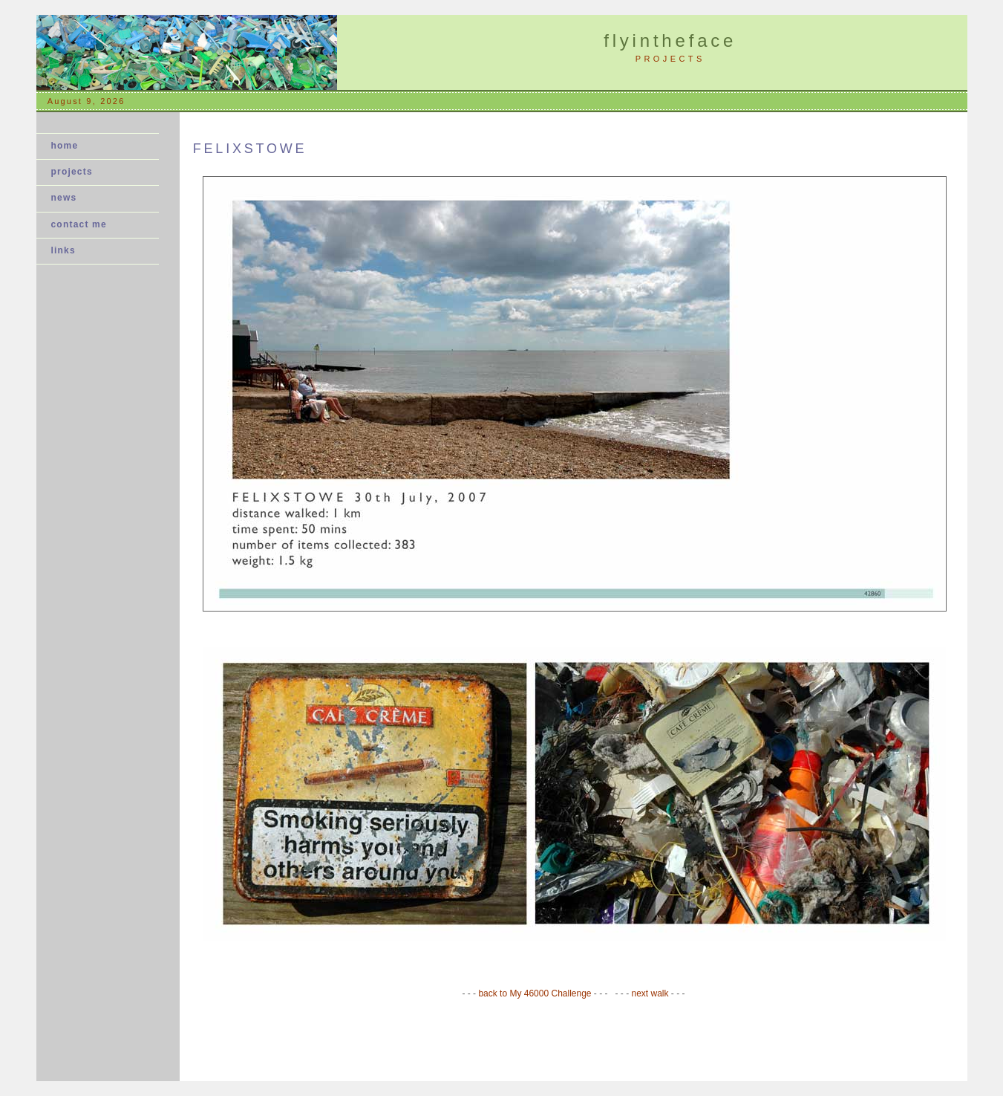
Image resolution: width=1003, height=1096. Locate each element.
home (65, 145)
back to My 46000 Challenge (535, 993)
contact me (79, 224)
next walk (651, 993)
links (63, 250)
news (68, 197)
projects (72, 171)
